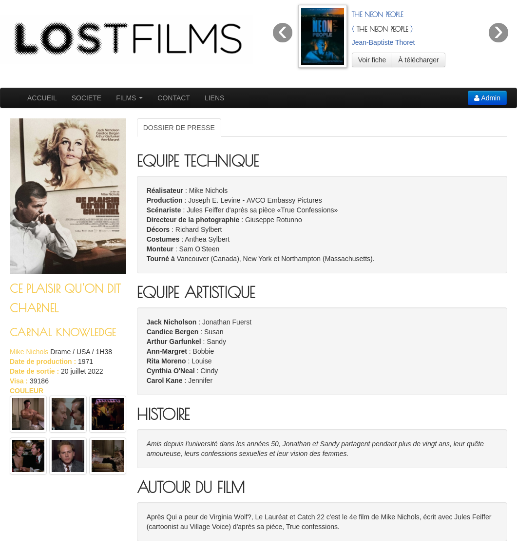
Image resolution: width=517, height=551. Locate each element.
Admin (487, 98)
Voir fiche (372, 60)
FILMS (129, 98)
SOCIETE (86, 98)
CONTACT (173, 98)
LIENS (214, 98)
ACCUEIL (42, 98)
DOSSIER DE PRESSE (179, 128)
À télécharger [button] (418, 60)
